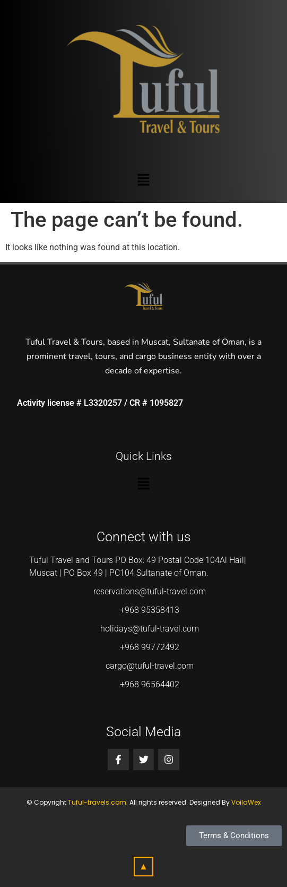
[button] (143, 180)
